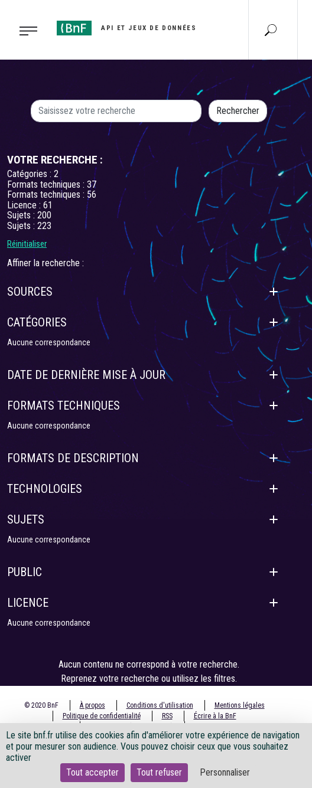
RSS (167, 716)
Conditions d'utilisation (159, 705)
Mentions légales (239, 705)
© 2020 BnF (41, 705)
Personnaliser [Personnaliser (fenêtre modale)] (225, 772)
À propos (92, 705)
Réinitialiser (27, 243)
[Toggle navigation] (25, 30)
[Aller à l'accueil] (126, 28)
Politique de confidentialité (102, 716)
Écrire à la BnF (215, 716)
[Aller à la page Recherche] (271, 29)
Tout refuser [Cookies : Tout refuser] (159, 772)
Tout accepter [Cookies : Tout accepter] (92, 772)
